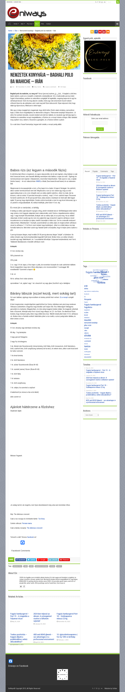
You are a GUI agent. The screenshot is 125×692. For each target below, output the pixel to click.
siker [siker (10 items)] (85, 330)
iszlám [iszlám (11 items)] (86, 313)
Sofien (115, 688)
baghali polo (17, 566)
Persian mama (27, 523)
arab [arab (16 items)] (86, 286)
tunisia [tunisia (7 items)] (86, 343)
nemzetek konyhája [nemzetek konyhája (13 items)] (90, 323)
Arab (22, 24)
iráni (31, 566)
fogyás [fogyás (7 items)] (86, 302)
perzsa (52, 566)
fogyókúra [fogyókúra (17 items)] (88, 307)
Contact (48, 24)
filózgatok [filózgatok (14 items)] (87, 299)
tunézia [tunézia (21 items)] (87, 346)
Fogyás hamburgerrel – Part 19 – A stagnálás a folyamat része (19, 616)
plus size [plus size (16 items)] (87, 325)
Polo (42, 24)
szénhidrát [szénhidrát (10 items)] (87, 341)
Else (36, 24)
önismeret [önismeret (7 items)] (87, 354)
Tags (112, 171)
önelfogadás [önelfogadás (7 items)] (87, 351)
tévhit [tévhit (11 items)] (86, 349)
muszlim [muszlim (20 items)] (87, 320)
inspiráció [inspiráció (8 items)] (87, 310)
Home (9, 23)
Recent (87, 171)
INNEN (38, 181)
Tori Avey (41, 519)
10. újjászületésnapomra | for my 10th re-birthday (67, 635)
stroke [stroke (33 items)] (87, 335)
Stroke (15, 24)
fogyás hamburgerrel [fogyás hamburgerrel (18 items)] (92, 304)
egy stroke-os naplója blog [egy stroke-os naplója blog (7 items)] (91, 291)
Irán (25, 566)
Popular (95, 171)
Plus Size (29, 24)
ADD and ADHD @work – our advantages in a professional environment (43, 637)
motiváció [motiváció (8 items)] (86, 317)
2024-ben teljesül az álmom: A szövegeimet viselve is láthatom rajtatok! (42, 617)
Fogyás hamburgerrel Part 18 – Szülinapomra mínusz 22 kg (67, 616)
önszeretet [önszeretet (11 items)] (87, 357)
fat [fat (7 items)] (85, 296)
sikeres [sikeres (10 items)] (86, 333)
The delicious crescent (34, 528)
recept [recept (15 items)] (86, 328)
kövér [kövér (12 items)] (86, 315)
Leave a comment (50, 87)
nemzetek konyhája (41, 566)
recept (59, 566)
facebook (30, 537)
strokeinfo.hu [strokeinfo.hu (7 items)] (87, 338)
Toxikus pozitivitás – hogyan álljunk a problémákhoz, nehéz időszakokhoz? (18, 638)
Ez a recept (64, 297)
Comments (104, 171)
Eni (13, 87)
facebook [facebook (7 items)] (86, 294)
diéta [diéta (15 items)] (86, 288)
